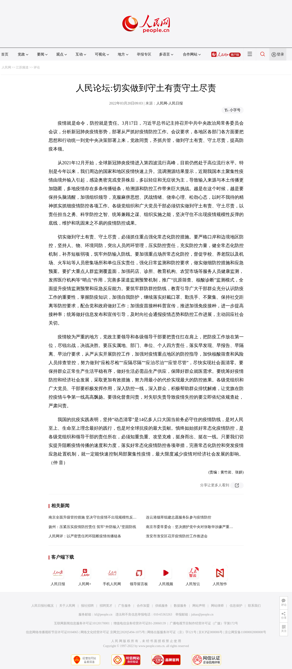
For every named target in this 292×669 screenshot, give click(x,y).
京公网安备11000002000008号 (245, 632)
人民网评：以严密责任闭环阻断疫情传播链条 (85, 536)
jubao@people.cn (202, 614)
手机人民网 (112, 575)
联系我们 (254, 605)
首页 (4, 54)
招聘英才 (106, 605)
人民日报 (58, 575)
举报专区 (144, 54)
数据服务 (180, 605)
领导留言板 (139, 575)
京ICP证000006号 (211, 632)
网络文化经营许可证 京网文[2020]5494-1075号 (113, 632)
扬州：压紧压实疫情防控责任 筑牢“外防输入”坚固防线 (92, 527)
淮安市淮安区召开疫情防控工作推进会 (177, 536)
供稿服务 (161, 605)
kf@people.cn (103, 614)
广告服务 (124, 605)
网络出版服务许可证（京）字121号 (171, 632)
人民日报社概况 (42, 605)
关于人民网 (67, 605)
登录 (280, 54)
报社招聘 (87, 605)
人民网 (6, 67)
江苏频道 (22, 67)
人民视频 (166, 575)
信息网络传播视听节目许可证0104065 (52, 632)
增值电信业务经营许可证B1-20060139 (139, 623)
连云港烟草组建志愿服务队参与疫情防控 (178, 517)
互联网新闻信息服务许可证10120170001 (82, 623)
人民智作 (220, 575)
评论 (37, 67)
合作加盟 (143, 605)
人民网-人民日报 (169, 103)
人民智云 (193, 575)
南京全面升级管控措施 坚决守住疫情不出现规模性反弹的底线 (98, 517)
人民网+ (85, 575)
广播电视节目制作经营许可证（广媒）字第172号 (204, 623)
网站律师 (217, 605)
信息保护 (236, 605)
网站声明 (198, 605)
